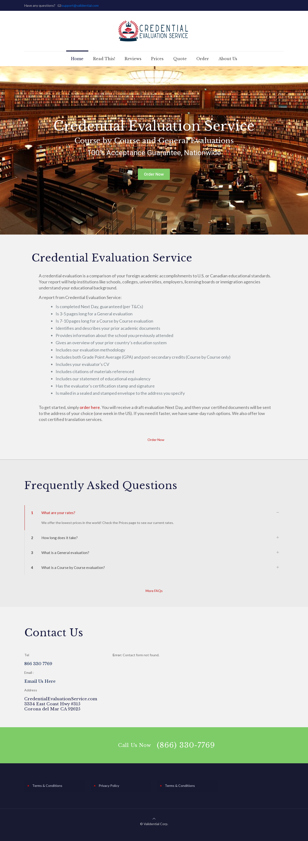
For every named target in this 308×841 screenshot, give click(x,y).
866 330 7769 (38, 663)
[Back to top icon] (154, 818)
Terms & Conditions (47, 786)
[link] (154, 517)
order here (90, 407)
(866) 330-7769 (186, 745)
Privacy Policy (109, 786)
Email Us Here (40, 681)
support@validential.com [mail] (80, 5)
